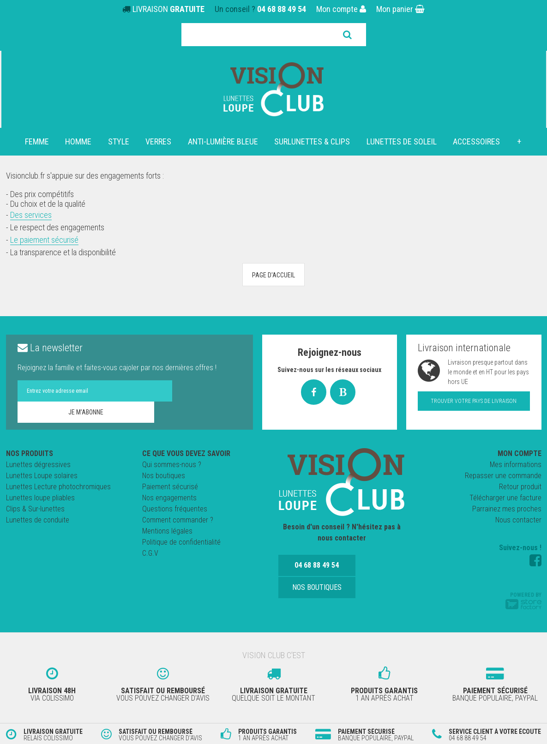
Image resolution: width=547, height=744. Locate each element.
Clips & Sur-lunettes (35, 508)
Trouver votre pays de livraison (474, 401)
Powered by (523, 600)
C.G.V (150, 553)
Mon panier (400, 9)
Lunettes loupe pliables (40, 497)
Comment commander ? (177, 520)
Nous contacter (518, 520)
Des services (31, 215)
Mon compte (341, 9)
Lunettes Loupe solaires (42, 475)
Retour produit (520, 486)
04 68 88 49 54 (281, 9)
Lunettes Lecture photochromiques (58, 486)
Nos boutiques (163, 475)
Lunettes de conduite (37, 520)
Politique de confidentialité (181, 542)
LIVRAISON (168, 9)
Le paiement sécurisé (44, 240)
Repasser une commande (503, 475)
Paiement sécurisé (170, 486)
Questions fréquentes (174, 508)
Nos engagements (169, 497)
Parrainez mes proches (506, 508)
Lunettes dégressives (38, 464)
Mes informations (515, 464)
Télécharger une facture (505, 497)
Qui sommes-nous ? (171, 464)
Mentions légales (167, 531)
